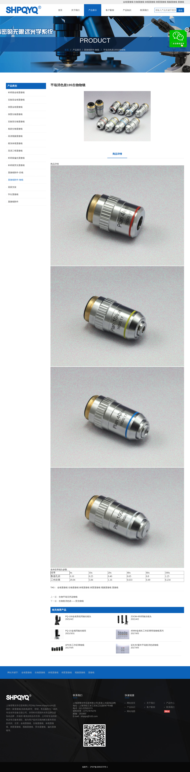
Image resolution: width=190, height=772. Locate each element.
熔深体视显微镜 (14, 143)
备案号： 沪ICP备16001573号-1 (95, 767)
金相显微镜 (128, 2)
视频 (25, 727)
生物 (35, 723)
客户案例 (150, 707)
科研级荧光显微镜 (15, 165)
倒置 (12, 727)
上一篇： (63, 597)
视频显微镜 (172, 2)
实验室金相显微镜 (15, 100)
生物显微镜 (139, 2)
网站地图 (130, 711)
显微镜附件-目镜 (14, 172)
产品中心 (169, 703)
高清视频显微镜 (14, 136)
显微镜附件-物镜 (91, 50)
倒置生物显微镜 (14, 114)
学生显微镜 (12, 194)
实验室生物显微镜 (15, 121)
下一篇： (67, 601)
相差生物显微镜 (14, 129)
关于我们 (150, 703)
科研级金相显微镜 (15, 92)
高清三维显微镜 (14, 150)
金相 (23, 723)
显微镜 (181, 2)
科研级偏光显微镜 (15, 158)
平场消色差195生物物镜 (114, 50)
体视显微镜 (150, 2)
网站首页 (130, 703)
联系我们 (169, 707)
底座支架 (11, 187)
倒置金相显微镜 (14, 107)
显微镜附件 (12, 201)
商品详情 (117, 154)
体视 (48, 723)
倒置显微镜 (161, 2)
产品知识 (130, 707)
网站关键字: (12, 672)
